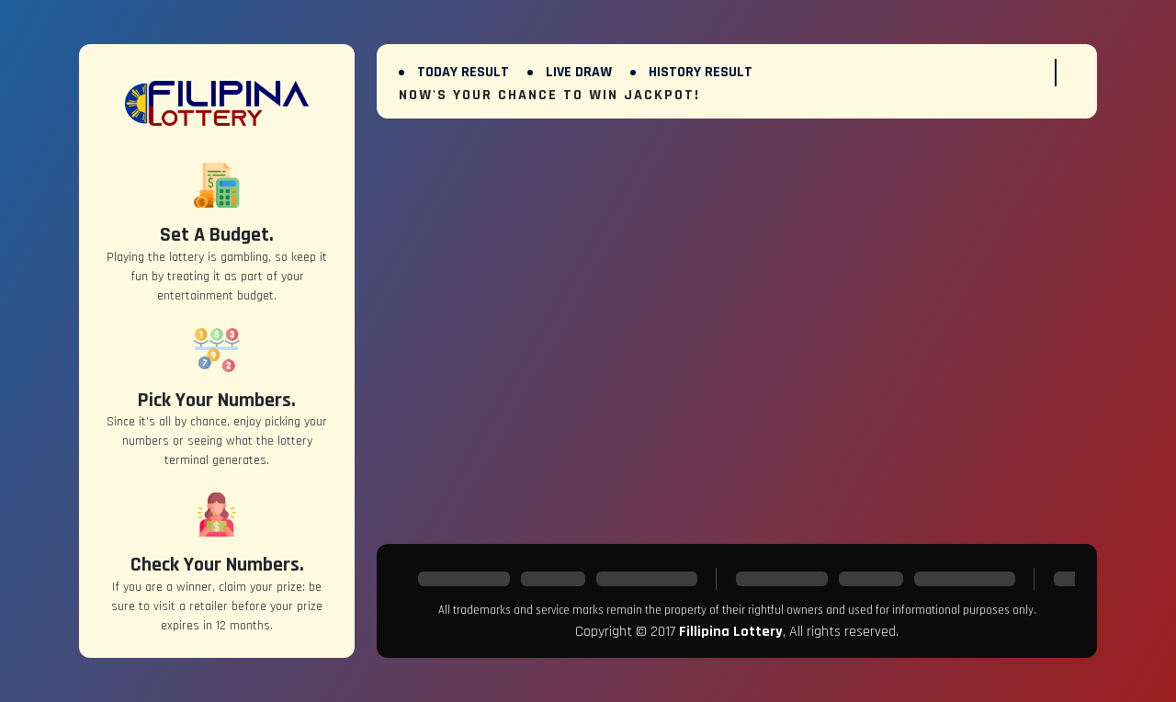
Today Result (463, 72)
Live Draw (579, 72)
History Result (700, 72)
